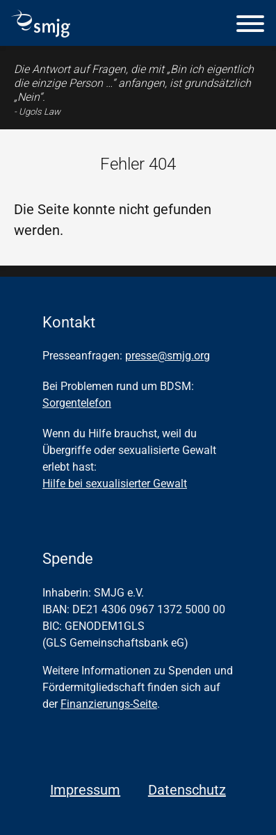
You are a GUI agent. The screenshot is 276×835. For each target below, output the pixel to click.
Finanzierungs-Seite (108, 704)
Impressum (85, 789)
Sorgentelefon (76, 403)
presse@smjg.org (167, 355)
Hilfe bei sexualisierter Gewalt (114, 483)
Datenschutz (187, 789)
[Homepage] (41, 32)
